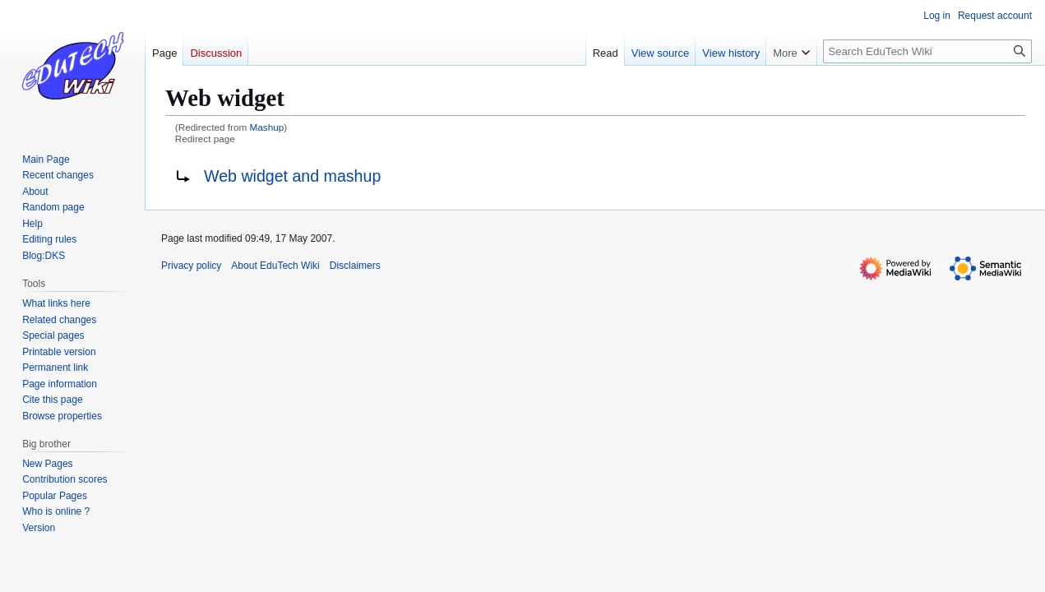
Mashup (267, 127)
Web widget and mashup (292, 176)
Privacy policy (191, 265)
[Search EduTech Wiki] (927, 51)
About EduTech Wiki (275, 265)
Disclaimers (355, 265)
